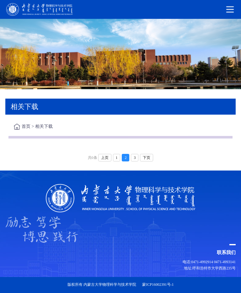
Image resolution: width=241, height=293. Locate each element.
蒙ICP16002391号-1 (158, 284)
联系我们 (226, 252)
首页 (26, 126)
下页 (146, 157)
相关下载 (44, 126)
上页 (105, 157)
